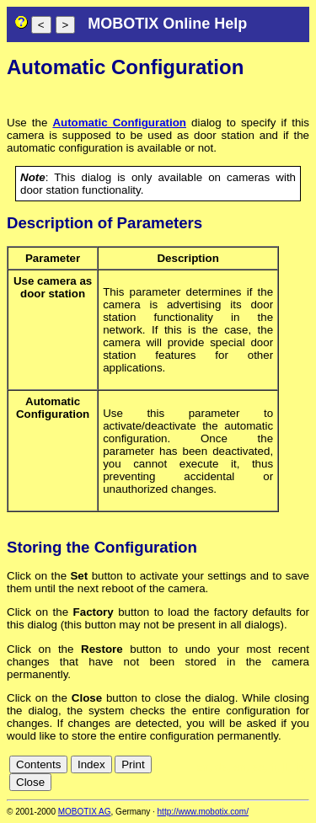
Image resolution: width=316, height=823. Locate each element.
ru (302, 779)
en (239, 767)
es (259, 767)
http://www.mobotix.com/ (203, 811)
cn (203, 767)
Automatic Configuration (119, 122)
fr (273, 767)
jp (299, 767)
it (286, 767)
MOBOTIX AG (84, 811)
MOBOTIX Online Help (167, 23)
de (221, 767)
